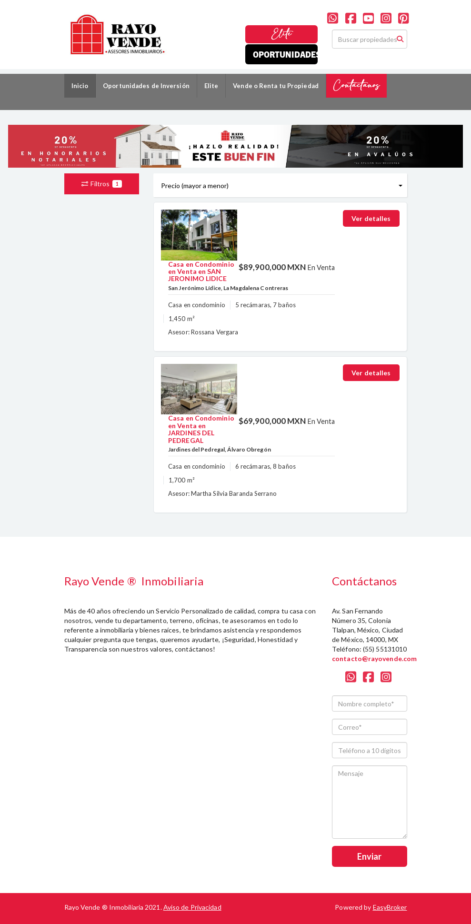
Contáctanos (356, 85)
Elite (281, 34)
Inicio (80, 86)
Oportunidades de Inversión (146, 86)
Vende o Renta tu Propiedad (276, 86)
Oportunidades (285, 54)
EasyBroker (390, 907)
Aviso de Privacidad (192, 907)
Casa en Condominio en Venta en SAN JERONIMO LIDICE (201, 271)
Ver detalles (371, 218)
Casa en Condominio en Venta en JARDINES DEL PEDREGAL (201, 429)
